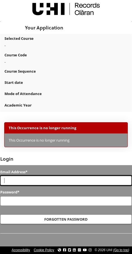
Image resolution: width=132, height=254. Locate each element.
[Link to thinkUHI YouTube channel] (85, 250)
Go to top (121, 250)
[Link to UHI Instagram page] (90, 250)
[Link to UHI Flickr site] (79, 250)
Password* (9, 192)
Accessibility (21, 250)
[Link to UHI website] (59, 250)
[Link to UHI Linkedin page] (74, 250)
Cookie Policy (44, 250)
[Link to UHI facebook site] (64, 250)
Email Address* (13, 171)
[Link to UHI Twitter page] (69, 250)
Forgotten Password (66, 219)
